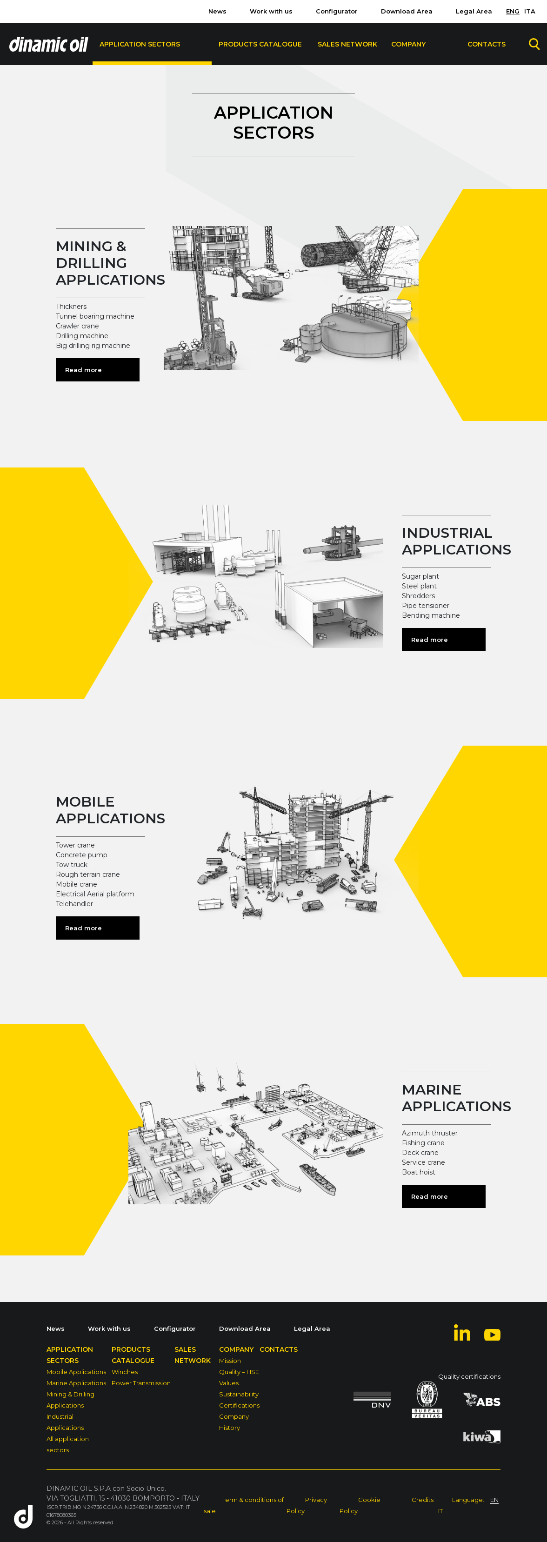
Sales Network (347, 44)
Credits (423, 1499)
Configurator (337, 11)
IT (440, 1511)
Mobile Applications (76, 1371)
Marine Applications (76, 1383)
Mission (230, 1360)
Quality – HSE (239, 1371)
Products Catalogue (260, 44)
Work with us (271, 11)
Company (408, 44)
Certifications (239, 1405)
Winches (125, 1371)
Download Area (407, 11)
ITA (529, 11)
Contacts (486, 44)
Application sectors (140, 44)
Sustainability (239, 1394)
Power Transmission (141, 1383)
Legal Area (474, 11)
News (217, 11)
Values (229, 1383)
